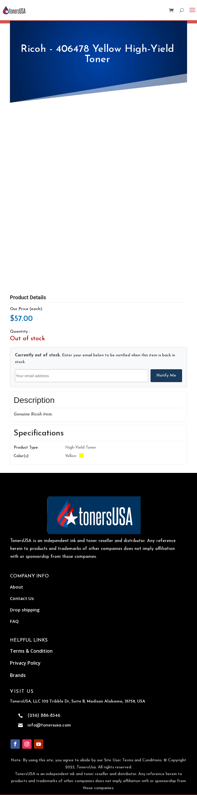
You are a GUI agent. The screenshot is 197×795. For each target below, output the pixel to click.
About (16, 587)
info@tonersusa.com (49, 725)
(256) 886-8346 (43, 715)
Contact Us (22, 598)
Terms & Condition (31, 651)
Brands (18, 675)
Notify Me (166, 375)
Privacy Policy (25, 663)
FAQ (14, 621)
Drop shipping (25, 610)
